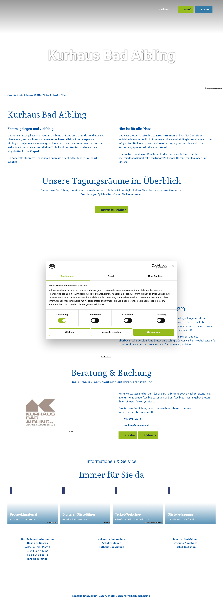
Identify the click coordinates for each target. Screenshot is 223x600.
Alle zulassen (153, 332)
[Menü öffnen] (184, 10)
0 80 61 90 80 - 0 (38, 554)
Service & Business (25, 95)
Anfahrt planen (111, 542)
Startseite (11, 95)
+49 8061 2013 (132, 418)
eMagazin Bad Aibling (111, 538)
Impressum (90, 595)
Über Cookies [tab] (155, 276)
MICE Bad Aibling (41, 95)
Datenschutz (106, 595)
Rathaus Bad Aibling (111, 546)
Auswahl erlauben (111, 332)
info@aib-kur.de (37, 558)
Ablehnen (69, 332)
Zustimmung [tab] (67, 276)
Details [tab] (111, 276)
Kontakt (77, 595)
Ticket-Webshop (185, 546)
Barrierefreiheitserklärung (133, 595)
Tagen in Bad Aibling (185, 538)
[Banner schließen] (173, 266)
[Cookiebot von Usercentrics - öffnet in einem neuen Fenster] (154, 266)
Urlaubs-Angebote (185, 542)
